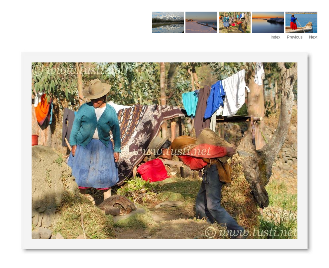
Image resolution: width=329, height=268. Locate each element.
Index (275, 37)
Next (313, 37)
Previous (295, 37)
